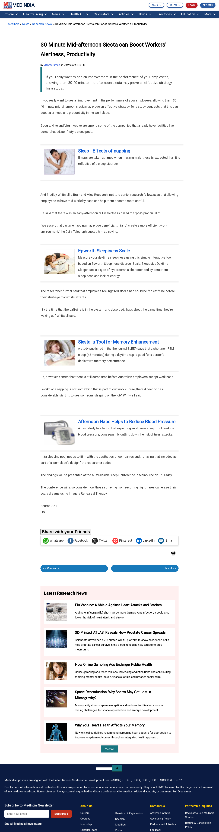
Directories (166, 14)
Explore (11, 14)
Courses (85, 818)
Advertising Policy (160, 818)
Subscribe (61, 813)
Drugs (145, 14)
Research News (42, 24)
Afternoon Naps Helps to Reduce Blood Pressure (126, 421)
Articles (126, 14)
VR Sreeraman (52, 64)
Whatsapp (53, 541)
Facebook (78, 541)
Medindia (13, 24)
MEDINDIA (19, 5)
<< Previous (51, 568)
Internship (86, 824)
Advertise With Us (160, 813)
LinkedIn (145, 541)
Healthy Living (35, 14)
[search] (104, 768)
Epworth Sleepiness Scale (104, 250)
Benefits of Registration (129, 813)
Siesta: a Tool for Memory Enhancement (118, 342)
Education (190, 14)
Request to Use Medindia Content (199, 815)
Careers (85, 813)
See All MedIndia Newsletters (23, 823)
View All (109, 749)
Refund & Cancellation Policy (198, 825)
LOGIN (191, 5)
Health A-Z (79, 14)
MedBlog (120, 824)
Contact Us (157, 806)
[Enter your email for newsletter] (26, 814)
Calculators (103, 14)
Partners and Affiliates (163, 824)
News (58, 14)
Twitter (100, 541)
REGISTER (208, 5)
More (209, 14)
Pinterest (122, 541)
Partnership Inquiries (198, 806)
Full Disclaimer (182, 791)
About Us (86, 806)
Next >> (170, 568)
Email (165, 541)
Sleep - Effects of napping (104, 151)
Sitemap (120, 819)
